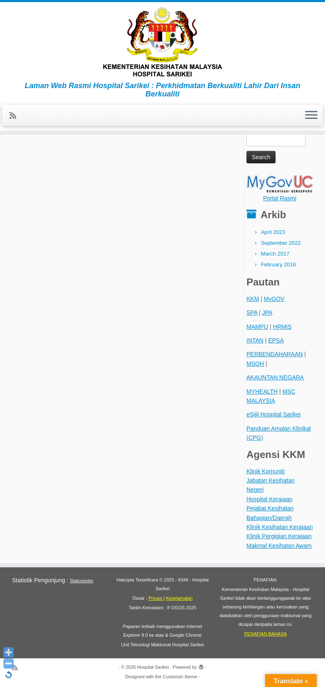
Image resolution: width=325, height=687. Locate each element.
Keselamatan (179, 598)
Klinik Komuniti (265, 471)
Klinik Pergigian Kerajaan (278, 536)
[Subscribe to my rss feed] (16, 116)
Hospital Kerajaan (269, 499)
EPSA (275, 340)
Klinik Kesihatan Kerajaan (279, 527)
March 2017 (275, 254)
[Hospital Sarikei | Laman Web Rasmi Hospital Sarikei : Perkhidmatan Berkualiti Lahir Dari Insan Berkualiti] (162, 41)
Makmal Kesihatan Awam (279, 545)
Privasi (155, 598)
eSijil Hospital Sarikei (273, 414)
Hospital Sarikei (153, 667)
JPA (267, 312)
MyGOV (274, 298)
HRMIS (282, 326)
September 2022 (281, 243)
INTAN (254, 340)
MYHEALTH (262, 391)
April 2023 (273, 232)
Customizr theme (180, 676)
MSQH (255, 363)
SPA (251, 312)
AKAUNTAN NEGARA (275, 377)
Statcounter (81, 580)
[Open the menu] (311, 115)
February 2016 (278, 264)
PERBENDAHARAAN (274, 354)
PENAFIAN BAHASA (265, 633)
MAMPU (257, 326)
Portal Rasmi (279, 198)
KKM (252, 298)
